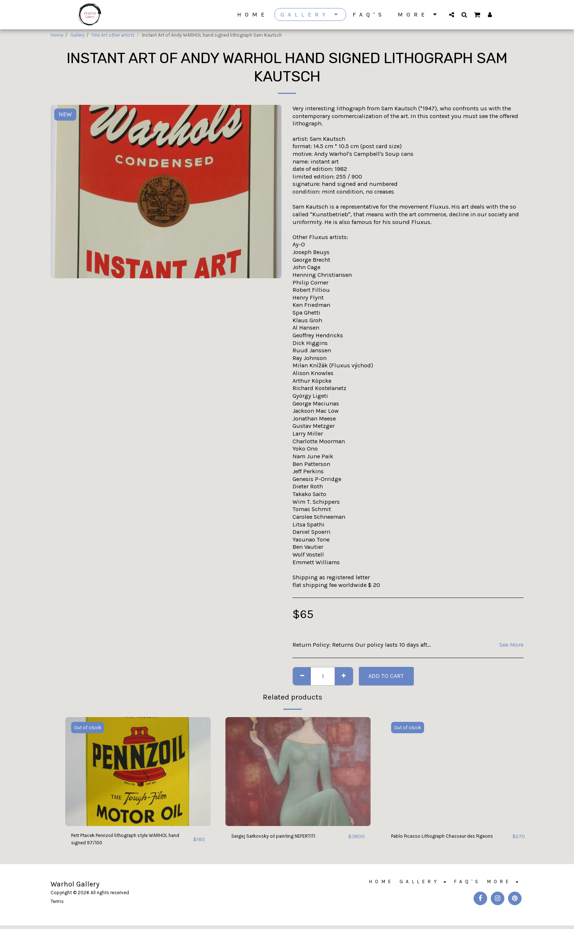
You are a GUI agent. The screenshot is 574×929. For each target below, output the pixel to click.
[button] (451, 14)
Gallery (77, 35)
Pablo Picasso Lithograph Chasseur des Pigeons (444, 841)
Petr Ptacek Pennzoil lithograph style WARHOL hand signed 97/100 (121, 841)
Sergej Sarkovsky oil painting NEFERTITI (285, 836)
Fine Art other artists (113, 35)
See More (511, 644)
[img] (138, 771)
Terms (57, 905)
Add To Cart (386, 675)
